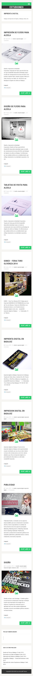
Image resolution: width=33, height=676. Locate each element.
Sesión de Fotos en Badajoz (10, 652)
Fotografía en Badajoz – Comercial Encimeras (14, 658)
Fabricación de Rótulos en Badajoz (11, 656)
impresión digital (7, 567)
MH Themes (24, 671)
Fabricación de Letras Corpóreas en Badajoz (14, 662)
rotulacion (14, 567)
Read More (25, 93)
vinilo (17, 567)
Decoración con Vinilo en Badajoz (11, 654)
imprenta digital (19, 38)
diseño (14, 38)
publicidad (9, 484)
